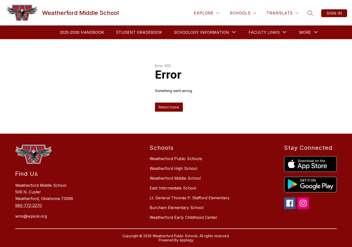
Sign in (334, 13)
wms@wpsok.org (31, 216)
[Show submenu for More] (305, 32)
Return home (169, 107)
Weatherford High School (173, 168)
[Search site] (310, 13)
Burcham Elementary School (176, 207)
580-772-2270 (28, 205)
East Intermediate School (173, 188)
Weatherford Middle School (175, 178)
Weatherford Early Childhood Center (183, 217)
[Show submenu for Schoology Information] (201, 32)
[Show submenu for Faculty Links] (264, 32)
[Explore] (206, 13)
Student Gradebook (139, 32)
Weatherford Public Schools (176, 158)
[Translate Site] (282, 13)
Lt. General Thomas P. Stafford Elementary (190, 197)
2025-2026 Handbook (82, 32)
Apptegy (187, 240)
